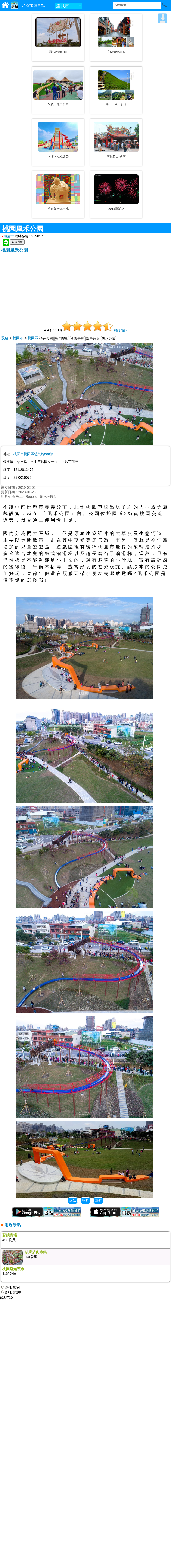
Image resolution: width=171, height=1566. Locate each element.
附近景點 (12, 1225)
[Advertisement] (85, 285)
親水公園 (108, 339)
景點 (4, 338)
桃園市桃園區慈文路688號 (33, 454)
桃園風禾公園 (14, 250)
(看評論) (120, 330)
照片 (85, 1200)
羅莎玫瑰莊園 (58, 52)
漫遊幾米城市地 (58, 208)
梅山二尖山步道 (116, 104)
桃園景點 (77, 339)
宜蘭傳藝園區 (116, 52)
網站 (72, 1200)
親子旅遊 (93, 339)
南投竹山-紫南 (116, 156)
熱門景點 (62, 339)
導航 (98, 1200)
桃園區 (33, 338)
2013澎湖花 (116, 208)
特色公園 (46, 339)
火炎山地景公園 (58, 104)
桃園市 (7, 236)
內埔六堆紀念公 (58, 156)
